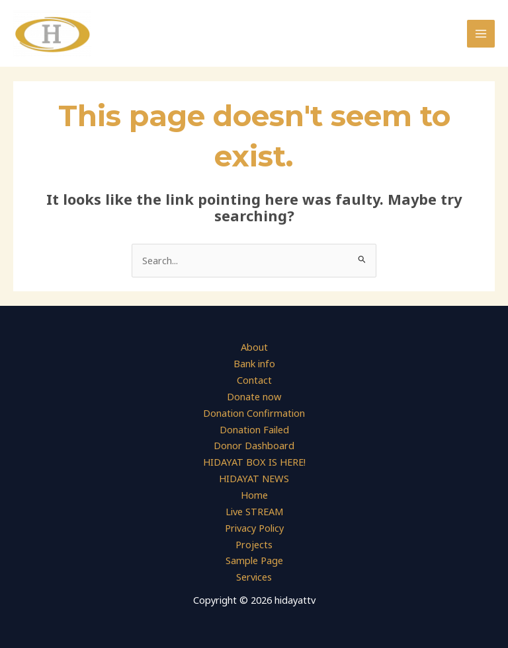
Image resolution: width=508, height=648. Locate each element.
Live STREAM (254, 511)
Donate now (254, 397)
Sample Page (254, 560)
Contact (254, 380)
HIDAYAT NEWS (254, 479)
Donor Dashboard (254, 445)
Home (254, 494)
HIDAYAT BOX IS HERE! (254, 462)
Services (254, 576)
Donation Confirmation (254, 412)
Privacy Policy (254, 527)
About (254, 347)
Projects (254, 544)
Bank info (254, 364)
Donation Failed (254, 429)
